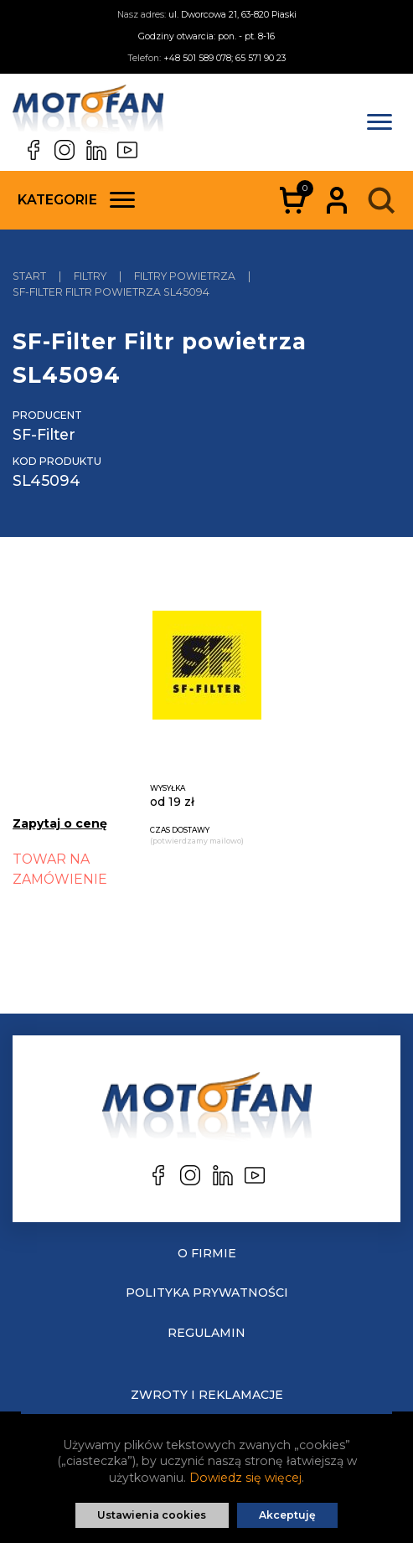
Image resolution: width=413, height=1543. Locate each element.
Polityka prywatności (207, 1292)
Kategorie (76, 200)
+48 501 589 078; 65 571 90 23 (224, 58)
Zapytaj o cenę (60, 823)
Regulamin (206, 1332)
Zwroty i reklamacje (207, 1394)
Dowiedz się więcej (245, 1477)
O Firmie (207, 1253)
